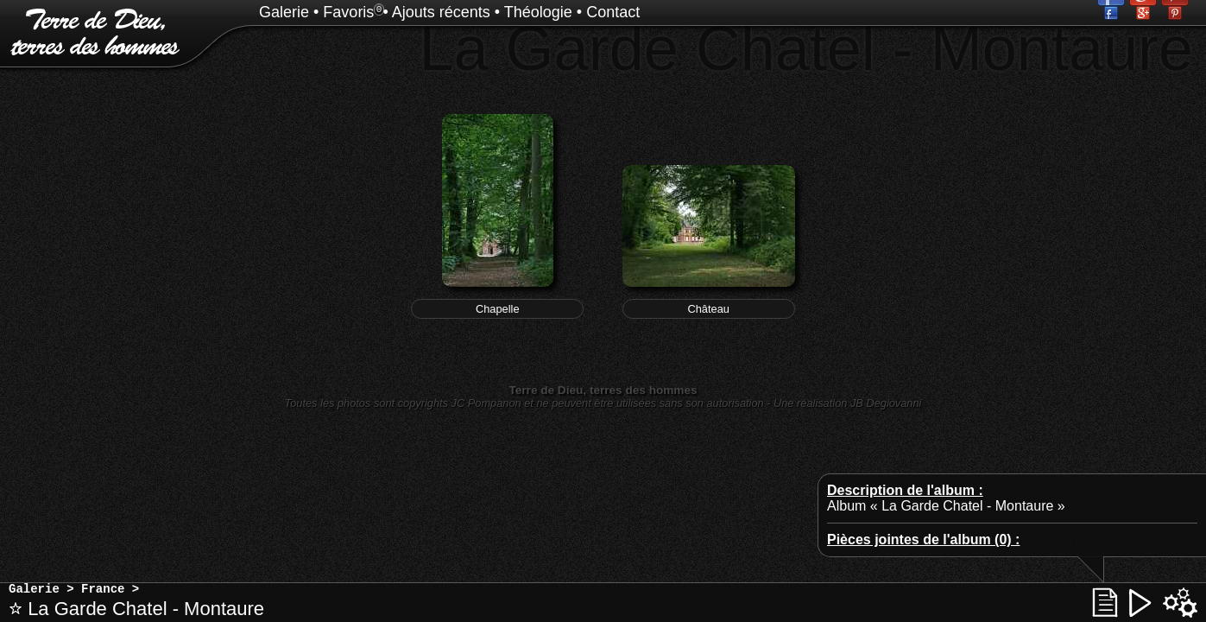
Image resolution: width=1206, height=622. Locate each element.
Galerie (284, 12)
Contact (613, 12)
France (102, 589)
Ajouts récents (441, 12)
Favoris (348, 12)
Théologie (538, 12)
